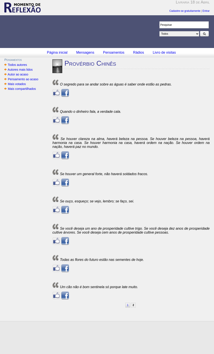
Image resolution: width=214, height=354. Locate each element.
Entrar (206, 10)
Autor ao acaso (18, 74)
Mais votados (17, 84)
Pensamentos (113, 52)
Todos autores (17, 65)
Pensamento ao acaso (23, 79)
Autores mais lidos (20, 69)
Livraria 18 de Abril (193, 2)
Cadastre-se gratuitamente (184, 10)
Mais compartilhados (22, 89)
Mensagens (85, 52)
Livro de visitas (164, 52)
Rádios (138, 52)
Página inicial (57, 52)
